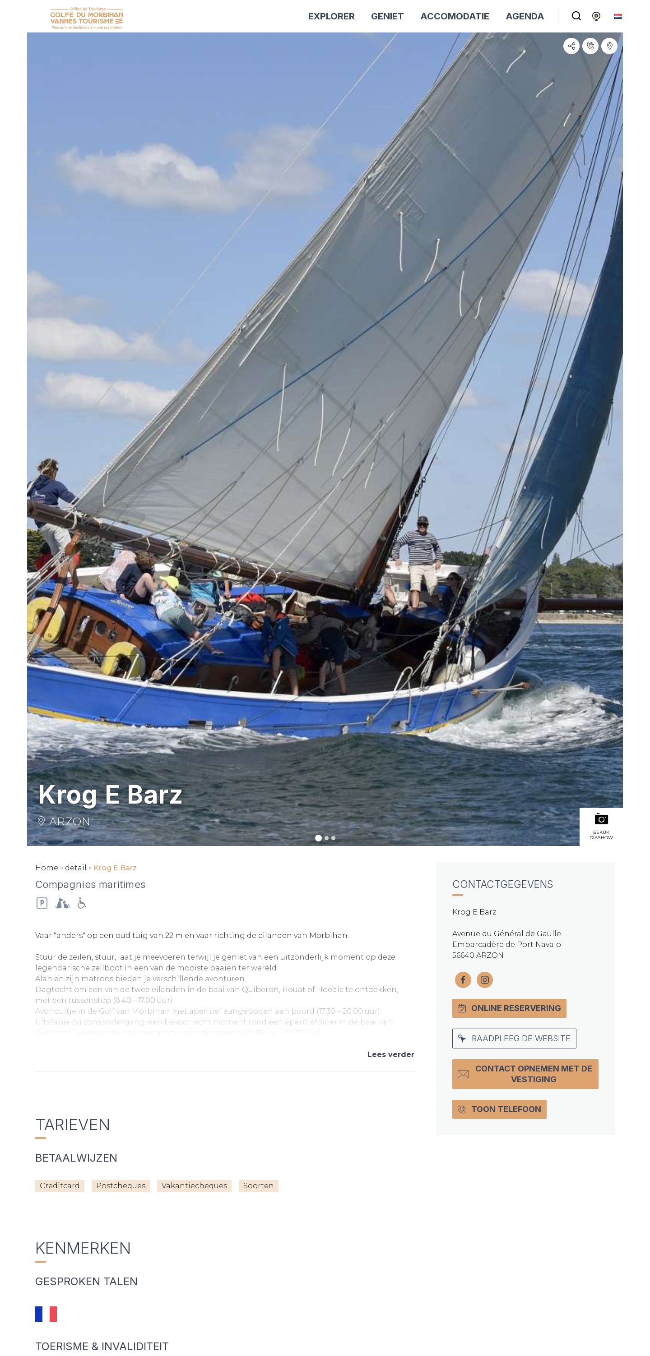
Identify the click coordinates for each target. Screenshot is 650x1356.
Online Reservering (509, 1008)
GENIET (387, 16)
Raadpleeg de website (514, 1038)
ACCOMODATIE (454, 16)
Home (46, 868)
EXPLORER (331, 16)
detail (76, 868)
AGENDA (525, 16)
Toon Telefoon (499, 1109)
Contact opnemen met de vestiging (525, 1074)
